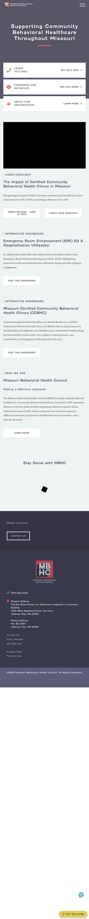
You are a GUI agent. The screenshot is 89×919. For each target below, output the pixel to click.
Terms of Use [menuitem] (14, 656)
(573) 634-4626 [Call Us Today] (19, 593)
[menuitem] (13, 635)
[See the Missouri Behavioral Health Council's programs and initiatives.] (71, 87)
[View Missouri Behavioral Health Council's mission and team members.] (72, 103)
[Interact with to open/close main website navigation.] (82, 5)
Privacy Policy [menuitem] (14, 652)
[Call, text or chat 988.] (71, 70)
